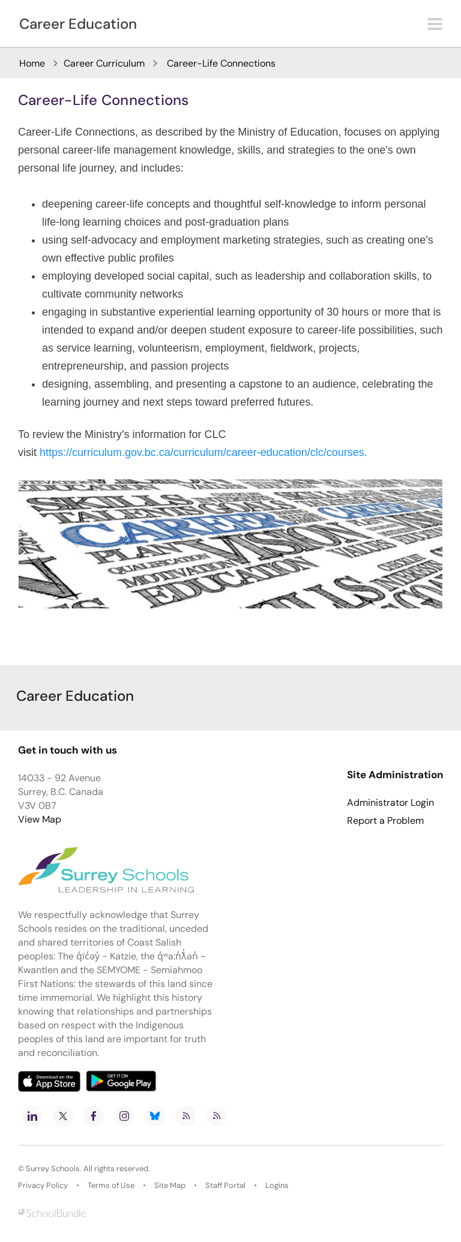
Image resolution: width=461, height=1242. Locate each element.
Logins (277, 1185)
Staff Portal (225, 1185)
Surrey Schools (53, 1168)
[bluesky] (155, 1116)
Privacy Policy (43, 1185)
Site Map (169, 1185)
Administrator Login (390, 803)
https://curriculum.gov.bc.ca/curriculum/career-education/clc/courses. (203, 452)
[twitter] (63, 1116)
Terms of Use (111, 1185)
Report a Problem (385, 821)
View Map (39, 819)
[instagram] (124, 1116)
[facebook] (93, 1116)
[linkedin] (32, 1116)
